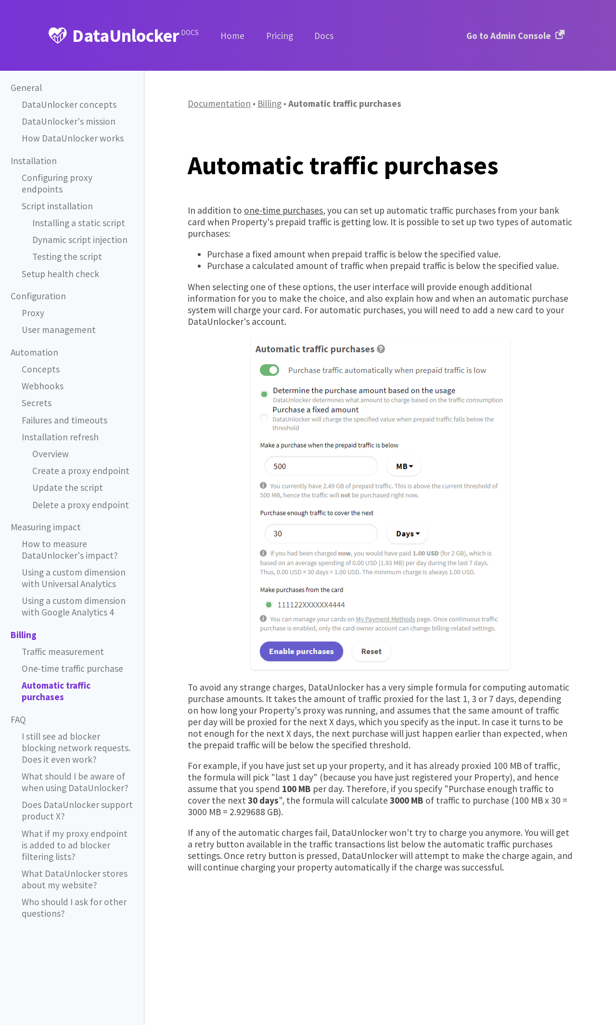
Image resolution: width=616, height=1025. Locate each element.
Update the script (66, 476)
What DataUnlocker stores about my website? (73, 848)
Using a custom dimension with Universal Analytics (73, 565)
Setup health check (60, 262)
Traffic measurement (62, 637)
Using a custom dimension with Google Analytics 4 (73, 592)
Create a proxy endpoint (79, 459)
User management (58, 318)
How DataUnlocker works (71, 138)
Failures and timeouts (63, 408)
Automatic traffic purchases (77, 671)
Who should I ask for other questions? (73, 875)
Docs (324, 35)
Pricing (279, 35)
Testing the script (66, 245)
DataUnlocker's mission (67, 121)
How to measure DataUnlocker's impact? (68, 537)
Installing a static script (77, 211)
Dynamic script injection (79, 228)
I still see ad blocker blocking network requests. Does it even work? (75, 721)
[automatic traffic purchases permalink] (183, 165)
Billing (269, 103)
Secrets (36, 391)
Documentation (219, 103)
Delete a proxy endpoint (79, 493)
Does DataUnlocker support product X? (75, 781)
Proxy (32, 301)
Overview (50, 442)
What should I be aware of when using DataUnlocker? (74, 754)
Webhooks (42, 374)
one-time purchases (283, 210)
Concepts (40, 357)
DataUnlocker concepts (68, 104)
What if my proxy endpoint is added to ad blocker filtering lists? (77, 815)
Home (232, 35)
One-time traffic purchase (71, 654)
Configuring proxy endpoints (77, 177)
